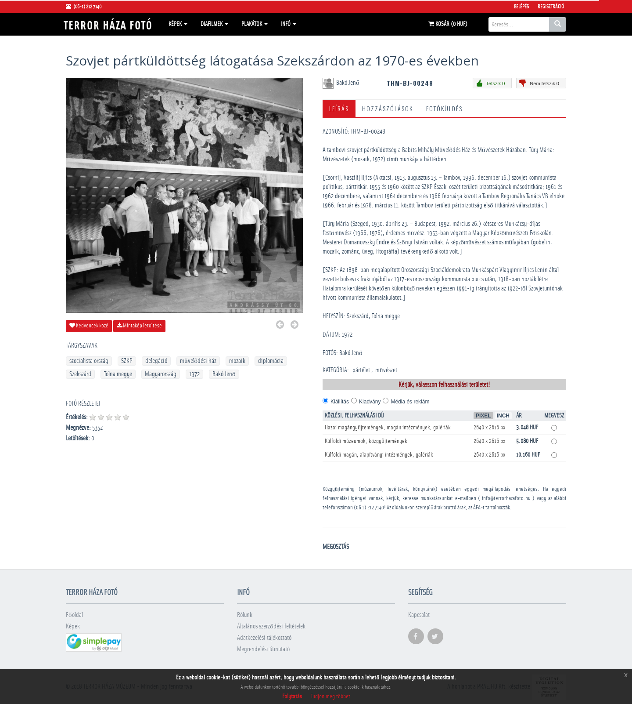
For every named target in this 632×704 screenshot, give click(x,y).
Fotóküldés (444, 108)
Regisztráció (551, 6)
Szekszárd (80, 374)
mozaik (237, 361)
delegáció (156, 361)
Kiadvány (370, 402)
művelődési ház (198, 361)
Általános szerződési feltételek (271, 626)
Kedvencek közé (88, 326)
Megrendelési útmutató (263, 649)
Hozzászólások (387, 108)
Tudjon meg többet (330, 696)
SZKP (127, 361)
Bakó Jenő (224, 374)
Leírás (339, 108)
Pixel (483, 416)
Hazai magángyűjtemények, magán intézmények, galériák (388, 428)
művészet (386, 370)
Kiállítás (339, 402)
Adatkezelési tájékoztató (264, 638)
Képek (178, 24)
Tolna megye (118, 374)
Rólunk (244, 615)
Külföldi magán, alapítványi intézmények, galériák (379, 455)
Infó (288, 24)
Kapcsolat (419, 615)
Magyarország (160, 374)
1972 (194, 374)
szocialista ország (88, 361)
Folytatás (292, 696)
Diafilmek (214, 24)
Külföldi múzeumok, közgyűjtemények (366, 441)
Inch (503, 416)
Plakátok (254, 24)
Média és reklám (410, 402)
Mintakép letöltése (139, 326)
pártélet (361, 370)
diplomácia (271, 361)
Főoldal (74, 615)
